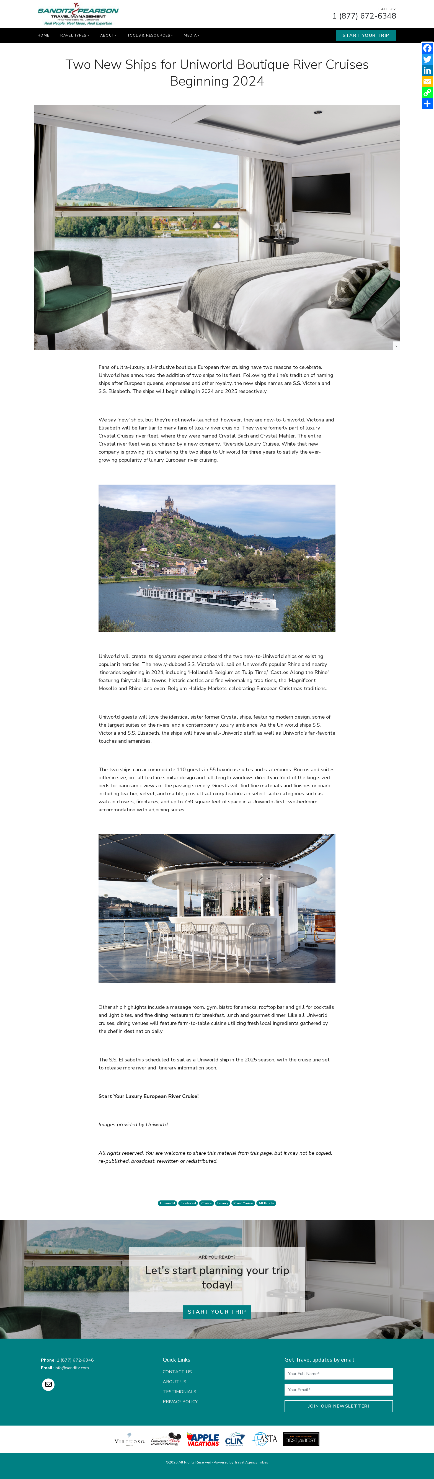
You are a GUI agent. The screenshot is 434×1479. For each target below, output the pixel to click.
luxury (222, 1203)
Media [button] (190, 35)
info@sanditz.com (72, 1368)
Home (43, 35)
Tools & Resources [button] (149, 35)
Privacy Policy (180, 1402)
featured (188, 1203)
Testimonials (179, 1392)
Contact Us (177, 1372)
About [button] (107, 35)
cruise (206, 1203)
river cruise (243, 1203)
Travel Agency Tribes (251, 1462)
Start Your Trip (366, 35)
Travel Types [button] (72, 35)
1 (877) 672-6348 (364, 16)
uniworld (167, 1203)
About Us (174, 1382)
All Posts (266, 1203)
